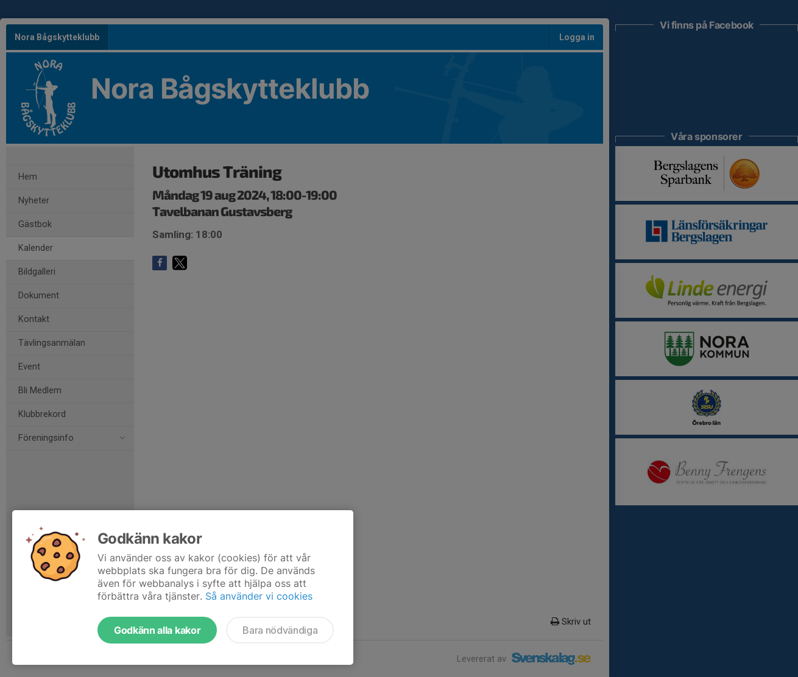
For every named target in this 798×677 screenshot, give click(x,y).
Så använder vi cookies (258, 596)
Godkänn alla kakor (157, 630)
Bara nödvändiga (279, 630)
